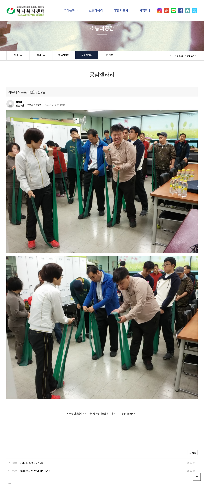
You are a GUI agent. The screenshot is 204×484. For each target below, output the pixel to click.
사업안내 (145, 10)
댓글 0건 (20, 105)
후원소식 (40, 55)
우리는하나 (70, 10)
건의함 (109, 55)
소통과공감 (96, 10)
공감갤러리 (86, 55)
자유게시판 (63, 55)
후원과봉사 (121, 10)
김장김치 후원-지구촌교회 (32, 375)
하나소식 (18, 55)
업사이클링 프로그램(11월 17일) (35, 384)
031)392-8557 (160, 469)
